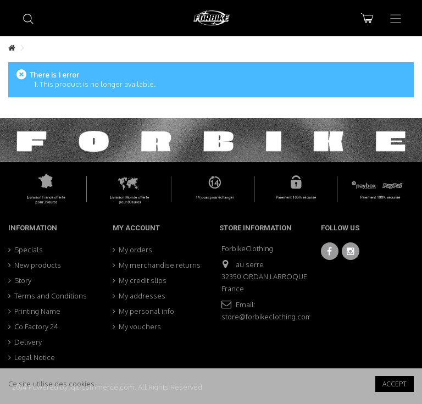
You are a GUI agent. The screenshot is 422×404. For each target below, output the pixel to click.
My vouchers (140, 326)
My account (136, 228)
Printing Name (37, 311)
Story (22, 280)
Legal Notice (34, 357)
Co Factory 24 (36, 326)
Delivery (28, 341)
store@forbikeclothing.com (266, 316)
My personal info (146, 311)
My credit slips (142, 280)
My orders (135, 249)
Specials (28, 249)
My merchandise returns (160, 265)
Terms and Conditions (50, 295)
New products (37, 265)
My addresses (142, 295)
